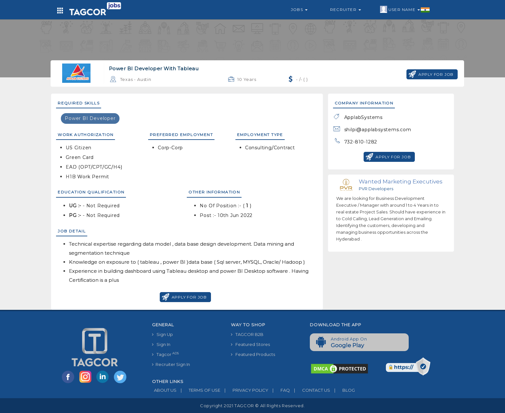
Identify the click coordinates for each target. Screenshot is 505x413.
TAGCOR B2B (247, 334)
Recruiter (345, 9)
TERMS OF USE (198, 390)
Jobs (299, 9)
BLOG (342, 390)
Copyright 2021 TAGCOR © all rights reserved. (252, 405)
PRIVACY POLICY (244, 390)
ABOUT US (164, 390)
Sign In (161, 344)
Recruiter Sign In (171, 364)
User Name (405, 10)
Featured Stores (250, 344)
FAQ (279, 390)
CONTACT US (310, 390)
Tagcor (165, 354)
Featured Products (253, 354)
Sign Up (162, 334)
